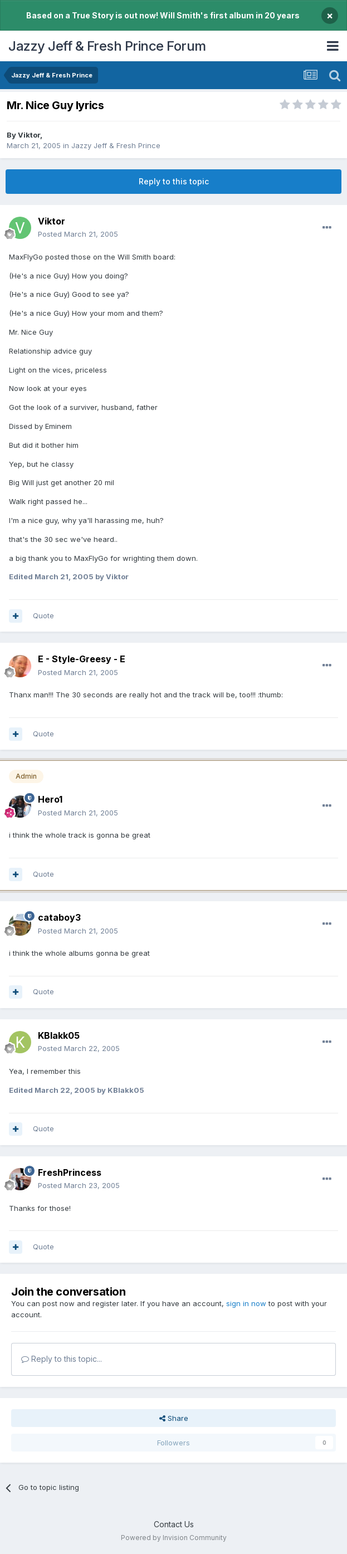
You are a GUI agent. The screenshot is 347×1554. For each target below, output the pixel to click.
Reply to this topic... (61, 1359)
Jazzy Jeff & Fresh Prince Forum (107, 46)
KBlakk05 (59, 1035)
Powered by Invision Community (174, 1537)
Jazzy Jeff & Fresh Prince (115, 145)
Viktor (29, 134)
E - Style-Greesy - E (81, 658)
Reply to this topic (174, 181)
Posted (78, 233)
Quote (43, 615)
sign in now (246, 1303)
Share (173, 1418)
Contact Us (174, 1524)
